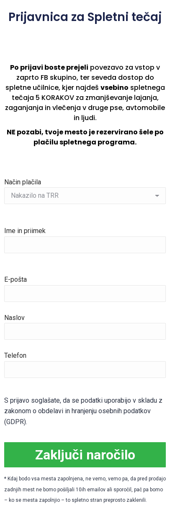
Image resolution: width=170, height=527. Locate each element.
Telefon (85, 362)
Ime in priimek (85, 237)
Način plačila (85, 189)
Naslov (85, 324)
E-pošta (85, 286)
